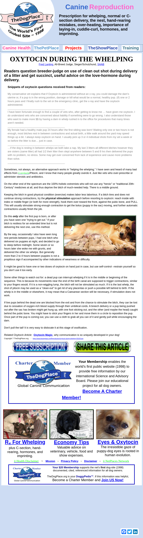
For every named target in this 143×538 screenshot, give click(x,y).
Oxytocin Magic (43, 335)
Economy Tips (71, 442)
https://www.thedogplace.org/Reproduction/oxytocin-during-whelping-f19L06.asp (58, 338)
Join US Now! (112, 480)
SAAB (100, 64)
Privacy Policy (69, 461)
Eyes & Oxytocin (118, 442)
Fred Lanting (46, 64)
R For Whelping (25, 442)
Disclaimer (90, 461)
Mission (50, 461)
